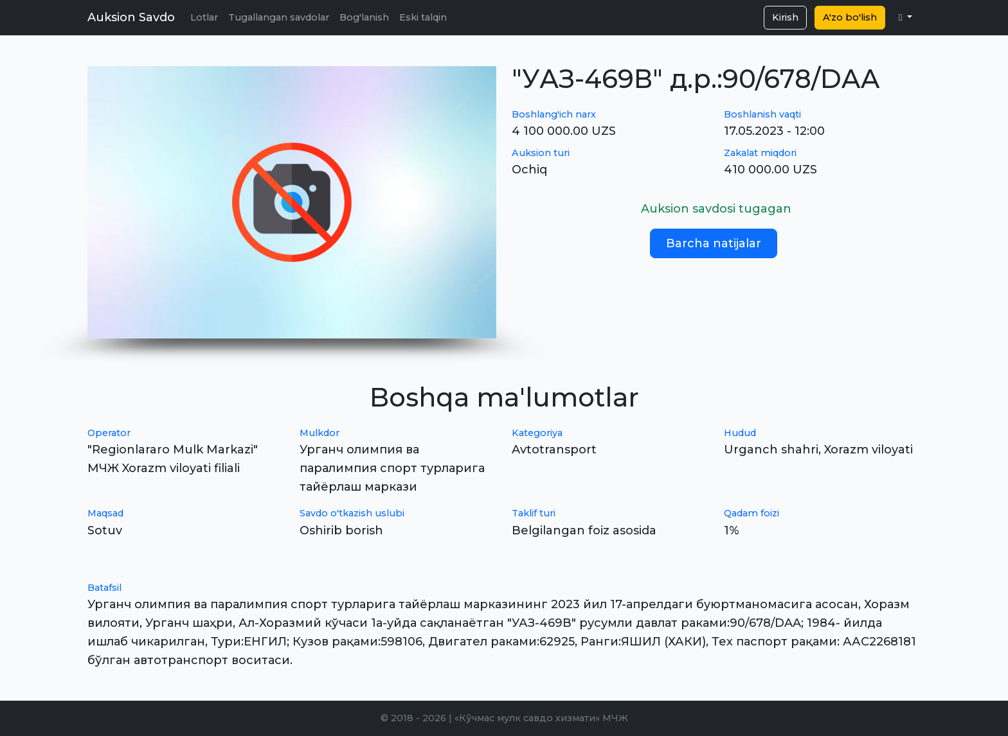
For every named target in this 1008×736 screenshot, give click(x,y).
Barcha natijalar (713, 243)
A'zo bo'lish (850, 17)
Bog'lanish (364, 17)
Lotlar (204, 17)
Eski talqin (423, 17)
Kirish (785, 17)
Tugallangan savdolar (278, 17)
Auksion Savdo (131, 17)
